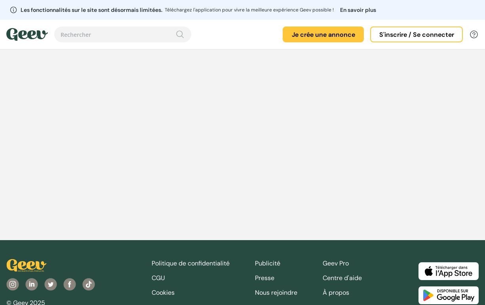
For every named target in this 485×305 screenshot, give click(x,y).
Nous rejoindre (276, 292)
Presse (264, 278)
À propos (336, 292)
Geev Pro (336, 263)
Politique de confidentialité (191, 263)
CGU (158, 278)
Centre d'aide (342, 278)
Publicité (267, 263)
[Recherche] (180, 34)
